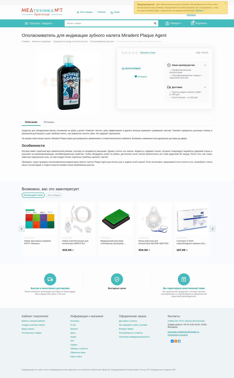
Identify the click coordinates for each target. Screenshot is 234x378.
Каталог (74, 328)
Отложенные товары (32, 332)
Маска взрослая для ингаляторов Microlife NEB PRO (192, 242)
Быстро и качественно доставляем (50, 288)
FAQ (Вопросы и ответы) (131, 332)
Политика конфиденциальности (134, 336)
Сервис (73, 344)
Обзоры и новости (79, 348)
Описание (31, 122)
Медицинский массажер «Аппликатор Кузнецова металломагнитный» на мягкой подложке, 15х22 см (153, 242)
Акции (117, 12)
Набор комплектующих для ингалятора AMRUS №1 (113, 242)
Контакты (74, 320)
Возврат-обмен (126, 328)
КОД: (198, 52)
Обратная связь (78, 352)
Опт (72, 340)
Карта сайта (76, 356)
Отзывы (49, 122)
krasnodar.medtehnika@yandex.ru (183, 331)
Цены (73, 332)
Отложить (140, 76)
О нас (73, 324)
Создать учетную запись (33, 324)
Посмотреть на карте (178, 334)
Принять (199, 10)
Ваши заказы (28, 328)
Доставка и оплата (128, 320)
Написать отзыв (147, 52)
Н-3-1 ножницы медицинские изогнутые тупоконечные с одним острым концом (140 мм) (39, 242)
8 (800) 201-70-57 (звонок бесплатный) (186, 320)
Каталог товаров (40, 23)
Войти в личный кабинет (33, 320)
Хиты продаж (86, 12)
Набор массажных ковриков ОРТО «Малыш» (75, 242)
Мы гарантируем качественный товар (184, 288)
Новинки (101, 12)
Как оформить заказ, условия (133, 324)
